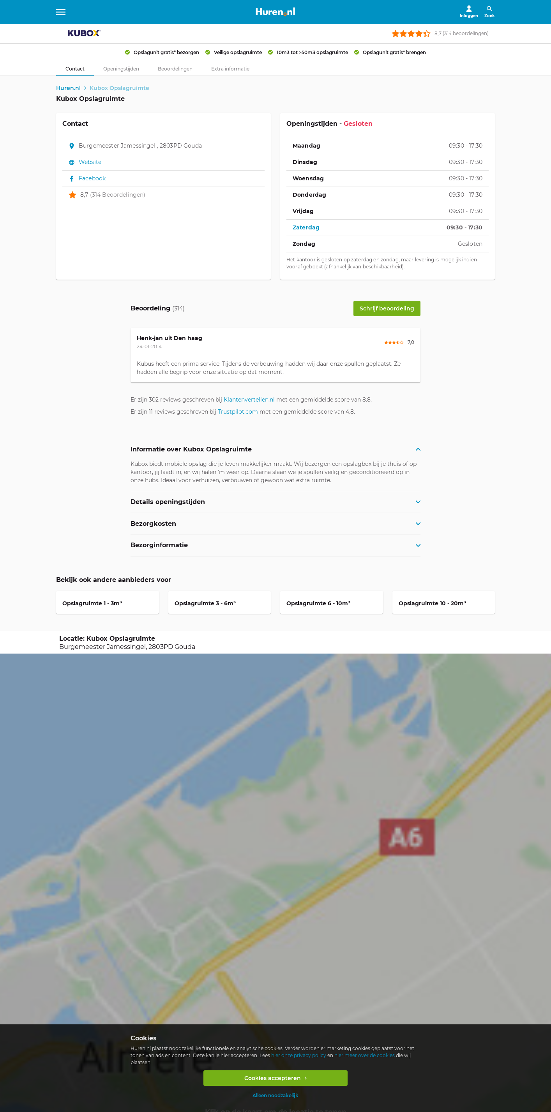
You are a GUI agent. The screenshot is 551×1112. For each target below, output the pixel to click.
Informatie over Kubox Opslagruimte (191, 449)
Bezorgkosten (153, 523)
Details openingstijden (168, 502)
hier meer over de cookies (364, 1055)
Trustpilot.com (238, 412)
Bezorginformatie (159, 545)
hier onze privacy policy (298, 1055)
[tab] (75, 69)
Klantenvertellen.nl (249, 400)
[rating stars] (411, 34)
